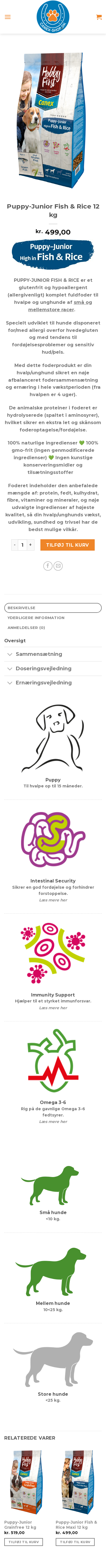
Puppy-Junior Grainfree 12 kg (20, 1525)
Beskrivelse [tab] (22, 607)
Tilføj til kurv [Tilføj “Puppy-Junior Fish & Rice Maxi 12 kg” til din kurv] (75, 1542)
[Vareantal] (22, 545)
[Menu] (7, 17)
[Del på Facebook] (48, 566)
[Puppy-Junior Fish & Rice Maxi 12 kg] (79, 1481)
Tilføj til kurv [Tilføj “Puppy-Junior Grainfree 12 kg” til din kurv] (23, 1542)
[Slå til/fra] (10, 654)
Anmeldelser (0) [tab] (26, 627)
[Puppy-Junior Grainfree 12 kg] (27, 1481)
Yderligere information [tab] (36, 617)
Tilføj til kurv (67, 545)
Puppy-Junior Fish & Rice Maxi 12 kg (76, 1525)
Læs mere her (53, 900)
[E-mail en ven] (58, 566)
